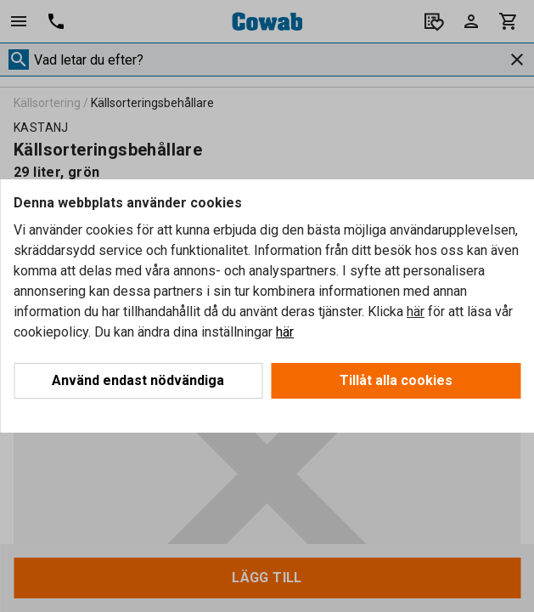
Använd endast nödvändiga (138, 380)
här (415, 311)
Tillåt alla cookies (396, 380)
